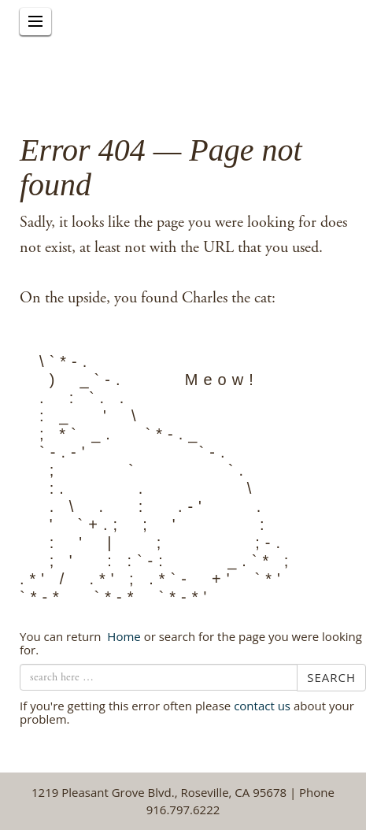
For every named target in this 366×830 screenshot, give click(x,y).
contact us (262, 705)
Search (331, 677)
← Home (122, 636)
